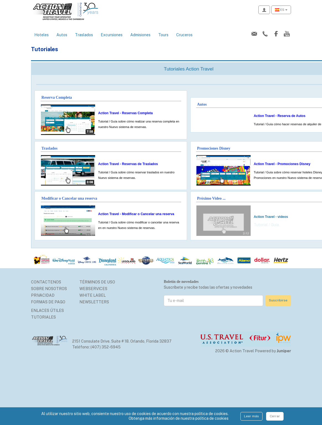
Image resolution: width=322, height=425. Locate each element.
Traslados (84, 35)
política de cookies (211, 418)
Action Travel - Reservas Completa (125, 113)
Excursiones (112, 35)
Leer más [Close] (251, 416)
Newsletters (94, 302)
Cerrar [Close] (275, 416)
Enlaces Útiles (47, 310)
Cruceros (184, 35)
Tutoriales (43, 317)
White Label (92, 295)
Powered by (273, 351)
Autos (61, 35)
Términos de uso (97, 282)
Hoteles (41, 35)
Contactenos (46, 282)
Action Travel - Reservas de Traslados (128, 164)
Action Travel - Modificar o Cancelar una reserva (136, 214)
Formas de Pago (48, 302)
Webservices (93, 288)
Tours (163, 35)
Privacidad (42, 295)
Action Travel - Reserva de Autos (279, 116)
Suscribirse (278, 300)
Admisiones (140, 35)
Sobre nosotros (49, 288)
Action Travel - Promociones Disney (282, 164)
